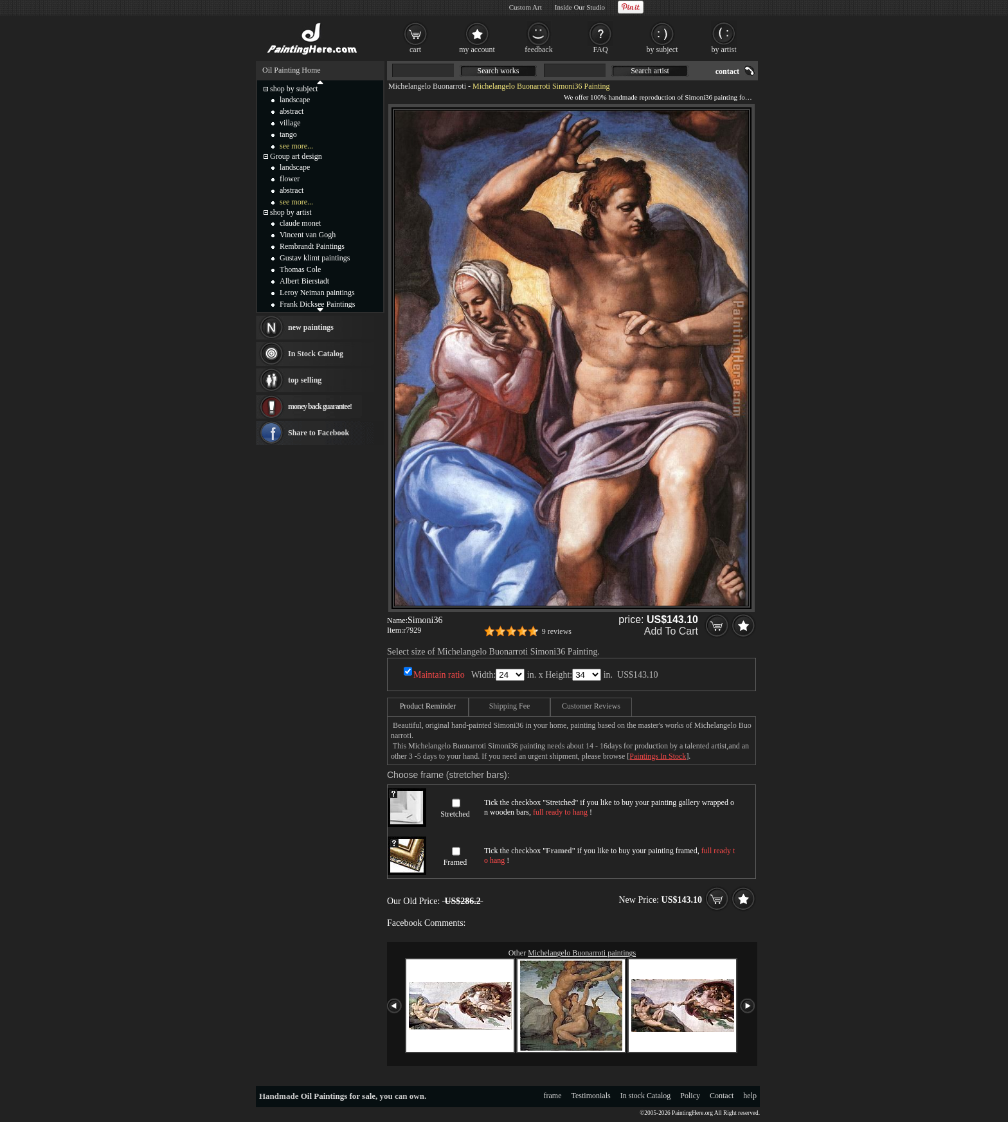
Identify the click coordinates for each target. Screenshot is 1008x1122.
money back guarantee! (320, 406)
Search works (498, 70)
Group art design (296, 156)
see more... (296, 145)
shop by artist (291, 212)
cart (415, 49)
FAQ (600, 49)
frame (553, 1095)
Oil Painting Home (291, 70)
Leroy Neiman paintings (317, 292)
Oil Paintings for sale (338, 1096)
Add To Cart (671, 631)
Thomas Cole (300, 269)
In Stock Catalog (315, 353)
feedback (538, 49)
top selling (304, 380)
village (290, 122)
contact (727, 71)
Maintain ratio (439, 675)
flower (290, 178)
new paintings (311, 327)
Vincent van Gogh (308, 234)
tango (288, 134)
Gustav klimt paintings (315, 257)
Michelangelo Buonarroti (427, 86)
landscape (295, 99)
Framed (455, 862)
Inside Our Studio (580, 7)
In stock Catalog (645, 1095)
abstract (291, 111)
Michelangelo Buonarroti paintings (582, 952)
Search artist (650, 70)
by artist (724, 49)
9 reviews (557, 631)
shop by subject (294, 88)
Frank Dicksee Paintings (317, 304)
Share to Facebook (318, 432)
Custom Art (525, 7)
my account (477, 49)
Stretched (454, 814)
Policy (690, 1095)
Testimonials (591, 1095)
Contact (722, 1095)
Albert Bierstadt (304, 280)
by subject (662, 49)
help (750, 1095)
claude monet (300, 223)
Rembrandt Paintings (312, 246)
